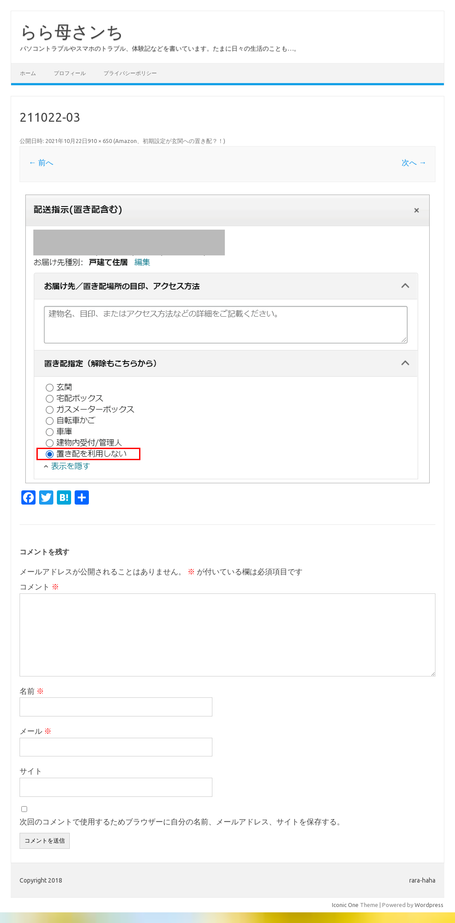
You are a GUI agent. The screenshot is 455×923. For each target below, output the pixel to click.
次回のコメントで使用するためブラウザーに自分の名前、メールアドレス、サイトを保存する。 (182, 821)
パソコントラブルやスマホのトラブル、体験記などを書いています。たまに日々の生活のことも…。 (160, 48)
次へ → (414, 162)
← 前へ (40, 162)
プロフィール (70, 73)
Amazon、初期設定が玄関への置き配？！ (169, 141)
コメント (39, 586)
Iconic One (345, 905)
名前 (32, 691)
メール (36, 731)
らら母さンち (72, 31)
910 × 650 (100, 141)
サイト (31, 771)
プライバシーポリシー (130, 73)
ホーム (28, 73)
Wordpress (429, 905)
